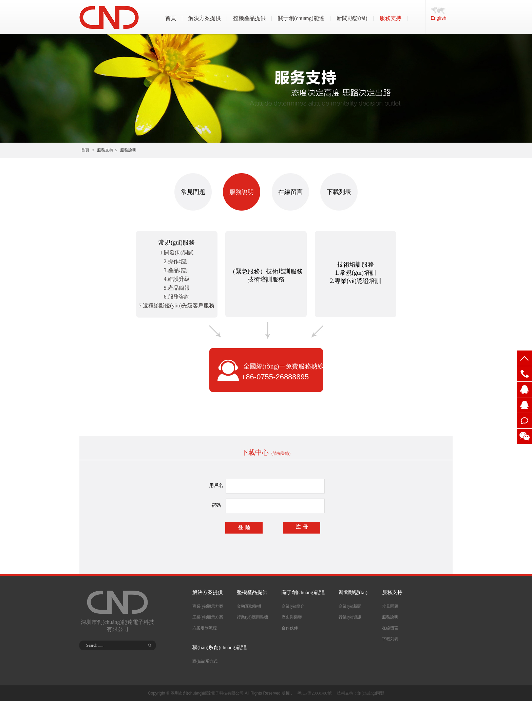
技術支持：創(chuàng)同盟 (360, 693)
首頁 (170, 18)
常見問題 (193, 191)
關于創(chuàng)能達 (301, 18)
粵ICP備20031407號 (314, 693)
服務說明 (128, 150)
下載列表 (339, 191)
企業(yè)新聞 (350, 606)
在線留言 (524, 420)
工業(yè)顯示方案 (207, 617)
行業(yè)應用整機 (252, 617)
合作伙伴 (290, 628)
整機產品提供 (249, 18)
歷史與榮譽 (292, 617)
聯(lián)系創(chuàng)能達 (219, 647)
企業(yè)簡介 (293, 606)
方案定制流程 (204, 628)
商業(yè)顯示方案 (207, 606)
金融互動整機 (249, 606)
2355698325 (524, 405)
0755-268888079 (524, 373)
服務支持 (390, 18)
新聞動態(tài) (352, 18)
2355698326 (524, 389)
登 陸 (244, 527)
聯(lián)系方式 (204, 661)
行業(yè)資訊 (350, 617)
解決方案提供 (204, 18)
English (438, 18)
